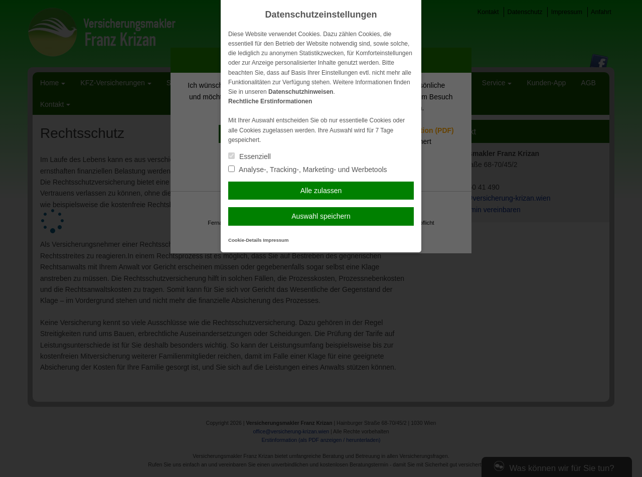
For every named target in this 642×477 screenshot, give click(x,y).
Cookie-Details (245, 240)
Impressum (275, 240)
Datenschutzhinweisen (300, 91)
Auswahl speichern (321, 216)
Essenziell (249, 156)
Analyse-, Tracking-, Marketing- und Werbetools (307, 170)
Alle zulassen (321, 191)
